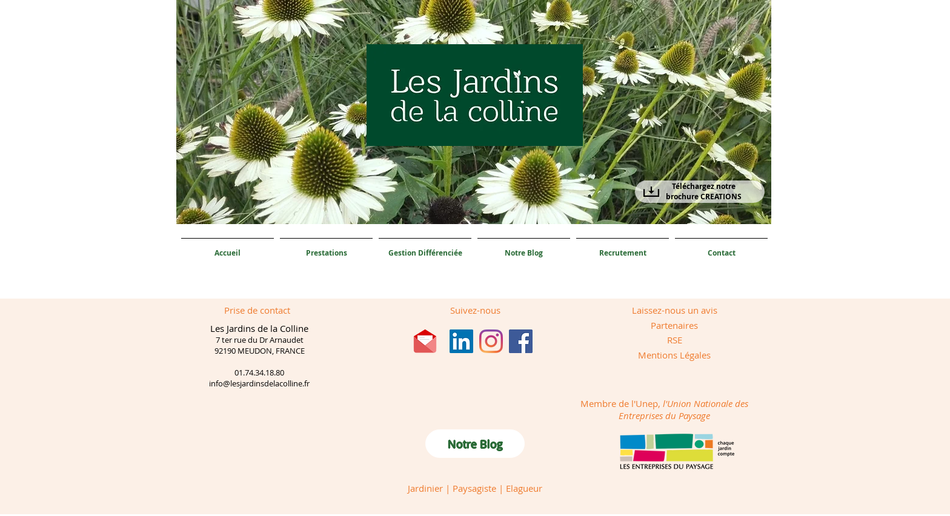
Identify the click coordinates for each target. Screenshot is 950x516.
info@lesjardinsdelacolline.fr (259, 383)
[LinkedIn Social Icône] (461, 341)
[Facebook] (521, 341)
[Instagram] (491, 341)
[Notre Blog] (475, 443)
